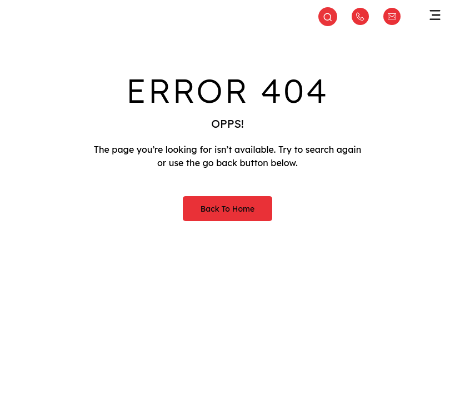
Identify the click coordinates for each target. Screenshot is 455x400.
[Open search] (328, 17)
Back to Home (227, 209)
